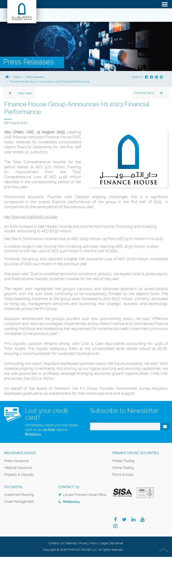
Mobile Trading (123, 461)
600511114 (33, 434)
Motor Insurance (16, 461)
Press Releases (34, 76)
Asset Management (19, 502)
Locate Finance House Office (84, 495)
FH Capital (13, 487)
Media (17, 76)
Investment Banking (19, 495)
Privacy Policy (88, 543)
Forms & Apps (123, 475)
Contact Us (56, 543)
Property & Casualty (19, 475)
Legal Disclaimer (112, 543)
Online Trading (123, 468)
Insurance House (20, 453)
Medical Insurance (18, 468)
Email (93, 420)
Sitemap (71, 543)
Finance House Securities (135, 453)
